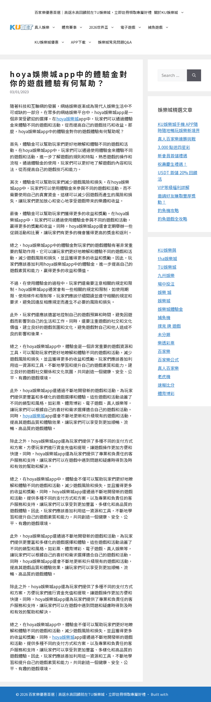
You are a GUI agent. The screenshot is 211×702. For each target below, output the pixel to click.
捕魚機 (164, 317)
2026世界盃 (104, 27)
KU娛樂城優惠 (52, 42)
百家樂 (164, 351)
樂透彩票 (166, 343)
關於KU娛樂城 (171, 12)
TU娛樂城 (167, 267)
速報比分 (166, 385)
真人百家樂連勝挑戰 (177, 139)
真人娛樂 (47, 27)
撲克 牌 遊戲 (169, 326)
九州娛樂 (166, 275)
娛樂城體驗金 (170, 309)
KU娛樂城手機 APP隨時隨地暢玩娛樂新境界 (179, 127)
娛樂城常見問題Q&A (115, 42)
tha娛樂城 (167, 258)
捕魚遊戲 (161, 27)
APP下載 (84, 42)
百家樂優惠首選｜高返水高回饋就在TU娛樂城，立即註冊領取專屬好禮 (92, 12)
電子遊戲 (134, 27)
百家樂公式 (168, 359)
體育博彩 (166, 393)
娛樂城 (164, 300)
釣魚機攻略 (168, 210)
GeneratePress (182, 694)
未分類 (164, 334)
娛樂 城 (164, 292)
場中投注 (166, 284)
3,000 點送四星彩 (174, 147)
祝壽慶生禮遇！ (172, 164)
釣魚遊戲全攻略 (172, 219)
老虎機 (164, 376)
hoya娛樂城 (67, 119)
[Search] (194, 75)
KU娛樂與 (167, 250)
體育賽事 (75, 27)
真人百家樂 (168, 368)
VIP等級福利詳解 (173, 187)
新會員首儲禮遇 (172, 155)
